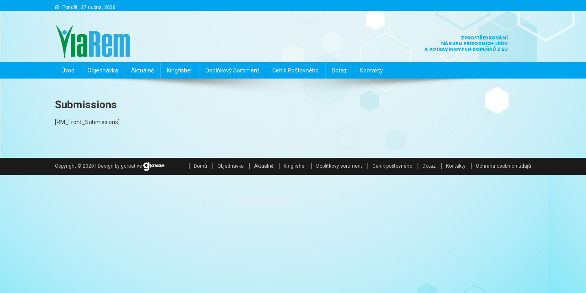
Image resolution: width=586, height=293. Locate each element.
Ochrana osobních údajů (503, 166)
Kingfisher (179, 70)
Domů (200, 166)
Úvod (67, 70)
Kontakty (371, 70)
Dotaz (339, 70)
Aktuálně (142, 70)
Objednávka (102, 70)
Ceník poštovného (295, 70)
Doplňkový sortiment (232, 70)
